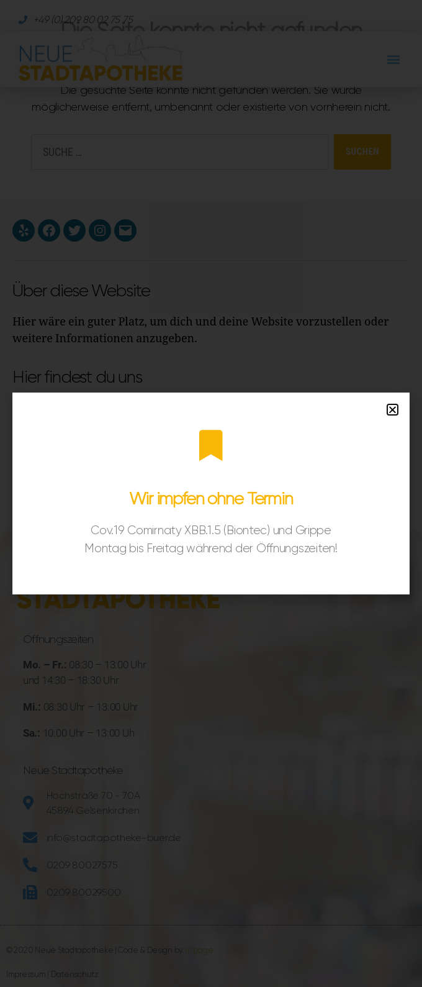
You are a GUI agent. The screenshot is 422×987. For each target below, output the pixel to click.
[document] (211, 493)
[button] (392, 409)
